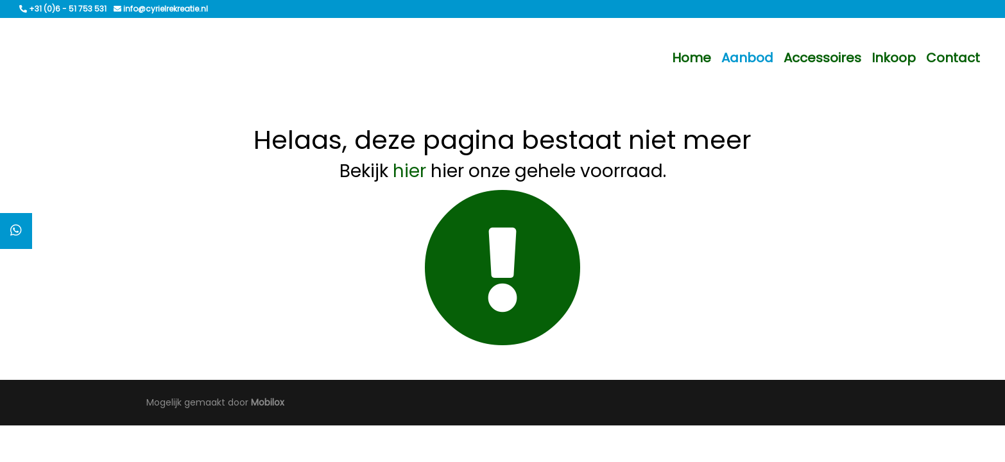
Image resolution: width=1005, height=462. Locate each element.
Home (691, 58)
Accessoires (822, 58)
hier (409, 171)
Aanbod (747, 58)
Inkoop (894, 58)
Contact (953, 58)
